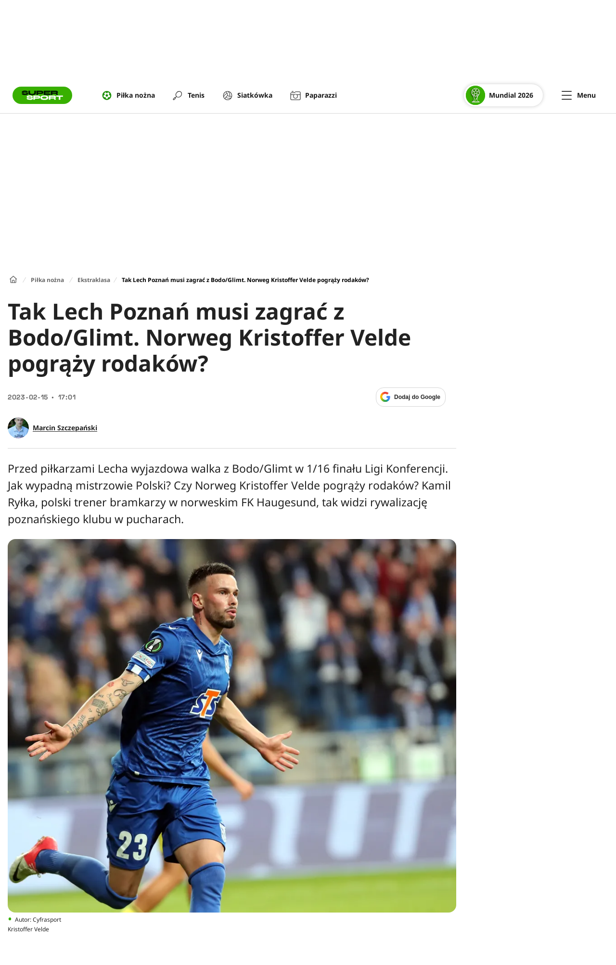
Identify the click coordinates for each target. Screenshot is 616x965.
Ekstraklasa (93, 280)
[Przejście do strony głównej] (42, 95)
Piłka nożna (47, 280)
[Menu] (578, 95)
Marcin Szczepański (65, 428)
